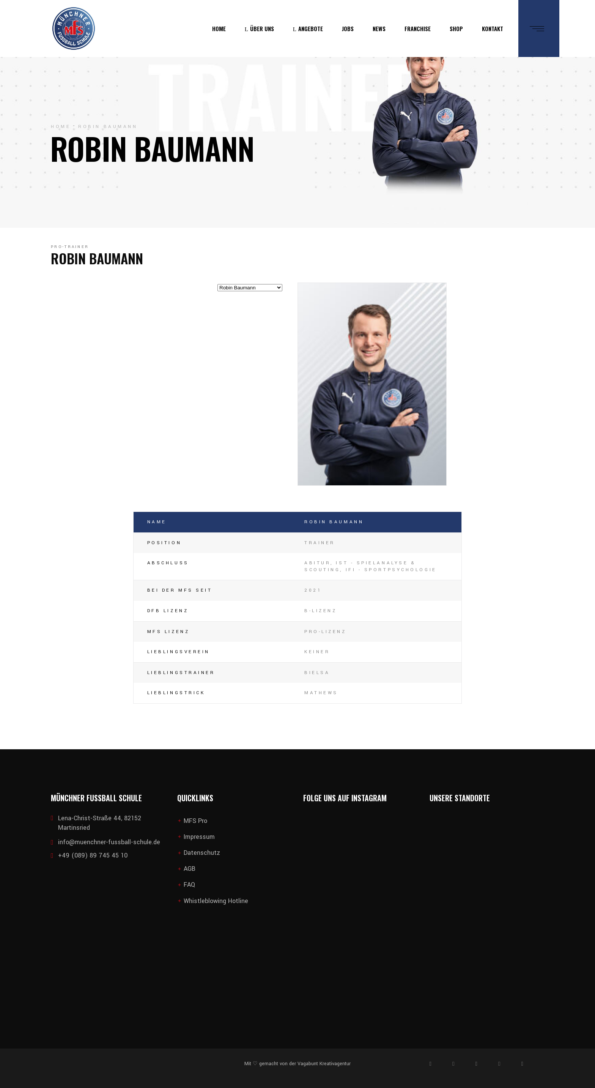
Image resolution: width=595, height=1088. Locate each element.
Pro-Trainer (70, 246)
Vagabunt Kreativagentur (323, 1063)
